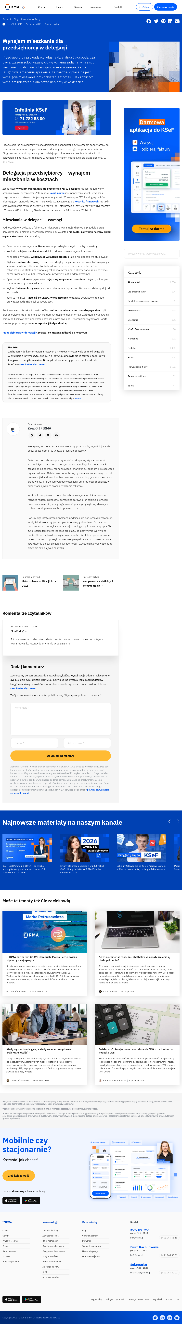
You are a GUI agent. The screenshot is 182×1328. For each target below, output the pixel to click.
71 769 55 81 (169, 1255)
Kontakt (6, 1256)
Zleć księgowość (18, 1175)
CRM (44, 1271)
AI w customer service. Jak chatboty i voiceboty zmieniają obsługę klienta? (134, 958)
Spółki (131, 385)
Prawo (131, 357)
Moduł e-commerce (51, 1261)
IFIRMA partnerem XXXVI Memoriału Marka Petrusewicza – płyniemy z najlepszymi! (42, 958)
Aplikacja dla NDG (50, 1266)
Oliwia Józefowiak (17, 1080)
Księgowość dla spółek (53, 1246)
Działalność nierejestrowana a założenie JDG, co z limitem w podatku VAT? (136, 1051)
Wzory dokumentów (91, 1246)
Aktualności (134, 282)
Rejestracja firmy (137, 376)
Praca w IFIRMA (10, 1240)
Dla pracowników (137, 291)
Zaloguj (144, 6)
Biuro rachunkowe (51, 1240)
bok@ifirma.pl (137, 1237)
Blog (84, 1230)
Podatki (132, 348)
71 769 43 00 (169, 1272)
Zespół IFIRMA (12, 24)
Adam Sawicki (108, 991)
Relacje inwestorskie (139, 1299)
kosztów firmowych (87, 201)
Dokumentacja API (91, 1256)
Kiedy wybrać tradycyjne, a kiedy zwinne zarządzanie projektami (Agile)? (38, 1051)
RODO (168, 1299)
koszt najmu (57, 193)
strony (78, 398)
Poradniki (86, 1240)
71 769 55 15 (169, 1237)
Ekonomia (133, 319)
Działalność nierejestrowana (142, 301)
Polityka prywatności (115, 1299)
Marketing (133, 338)
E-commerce (134, 310)
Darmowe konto (165, 6)
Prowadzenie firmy (137, 366)
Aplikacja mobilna (50, 1277)
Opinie (5, 1246)
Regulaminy (96, 1299)
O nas (5, 1230)
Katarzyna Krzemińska (112, 1080)
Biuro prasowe (9, 1251)
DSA (178, 1299)
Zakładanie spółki (50, 1235)
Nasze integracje (90, 1251)
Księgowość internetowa (53, 1251)
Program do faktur (51, 1256)
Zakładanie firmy (50, 1230)
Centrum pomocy (90, 1235)
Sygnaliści (157, 1299)
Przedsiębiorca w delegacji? (19, 332)
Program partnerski (11, 1261)
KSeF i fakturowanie (138, 329)
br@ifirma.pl (136, 1255)
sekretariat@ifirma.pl (140, 1272)
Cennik (5, 1235)
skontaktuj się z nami (32, 364)
